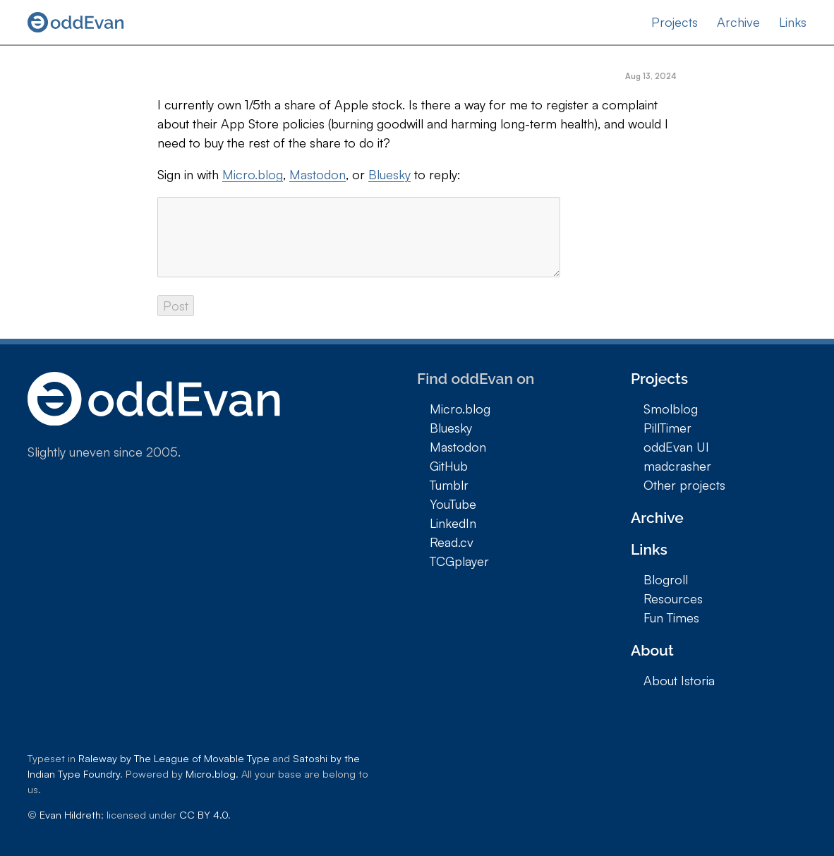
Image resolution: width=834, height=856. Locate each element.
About (652, 650)
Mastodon (317, 174)
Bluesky (389, 174)
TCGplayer (459, 561)
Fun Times (671, 617)
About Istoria (679, 680)
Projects (674, 22)
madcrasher (677, 466)
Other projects (684, 485)
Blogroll (665, 579)
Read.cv (451, 542)
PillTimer (667, 427)
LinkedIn (453, 523)
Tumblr (449, 485)
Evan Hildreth (70, 814)
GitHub (449, 466)
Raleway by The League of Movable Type (174, 758)
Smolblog (670, 408)
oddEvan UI (676, 446)
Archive (738, 22)
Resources (673, 598)
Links (792, 22)
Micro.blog (252, 174)
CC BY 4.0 (203, 814)
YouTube (453, 504)
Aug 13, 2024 (651, 76)
